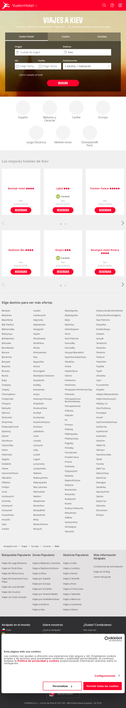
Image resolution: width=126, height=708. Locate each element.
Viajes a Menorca (71, 599)
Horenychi (7, 505)
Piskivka (69, 429)
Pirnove (69, 424)
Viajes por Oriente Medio (45, 594)
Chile (8, 629)
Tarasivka (101, 347)
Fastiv (5, 449)
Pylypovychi (71, 471)
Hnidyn (5, 487)
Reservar (21, 210)
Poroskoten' (71, 452)
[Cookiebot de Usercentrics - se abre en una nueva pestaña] (107, 638)
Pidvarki (69, 415)
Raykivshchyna (72, 480)
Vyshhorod (102, 431)
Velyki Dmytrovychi (106, 398)
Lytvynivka (38, 463)
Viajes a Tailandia (71, 594)
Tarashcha (101, 343)
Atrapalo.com (10, 546)
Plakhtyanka (71, 433)
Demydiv (6, 408)
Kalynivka (38, 319)
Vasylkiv (100, 389)
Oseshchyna (71, 370)
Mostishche (39, 514)
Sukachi (100, 333)
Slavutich (69, 531)
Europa (103, 109)
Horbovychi (8, 496)
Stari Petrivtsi (103, 319)
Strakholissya (103, 329)
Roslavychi (70, 498)
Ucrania (47, 546)
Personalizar (62, 686)
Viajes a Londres (71, 568)
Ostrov (68, 375)
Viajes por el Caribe (42, 588)
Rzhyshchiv (70, 512)
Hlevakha (6, 477)
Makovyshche (40, 477)
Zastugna (101, 482)
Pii (66, 419)
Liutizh (36, 454)
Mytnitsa (69, 324)
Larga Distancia (36, 134)
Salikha (68, 517)
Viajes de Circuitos (11, 591)
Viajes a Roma (70, 573)
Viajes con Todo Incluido (14, 597)
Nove (67, 333)
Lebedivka (38, 431)
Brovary (6, 370)
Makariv (37, 473)
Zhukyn (100, 514)
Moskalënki (39, 510)
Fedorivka (7, 454)
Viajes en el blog (102, 571)
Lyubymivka (39, 468)
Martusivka (39, 491)
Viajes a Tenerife (71, 578)
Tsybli (99, 370)
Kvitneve (37, 426)
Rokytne (69, 485)
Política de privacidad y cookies (38, 660)
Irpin (4, 524)
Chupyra (6, 403)
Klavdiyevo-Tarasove (43, 375)
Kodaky (37, 384)
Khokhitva (38, 343)
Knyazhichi (38, 380)
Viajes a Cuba (70, 563)
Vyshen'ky (101, 426)
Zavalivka (101, 487)
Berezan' (6, 310)
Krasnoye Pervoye (42, 398)
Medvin (37, 496)
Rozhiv (68, 503)
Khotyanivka (39, 352)
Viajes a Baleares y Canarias (46, 563)
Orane (68, 366)
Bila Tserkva (8, 324)
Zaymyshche (102, 491)
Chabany (6, 384)
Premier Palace (105, 188)
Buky (4, 380)
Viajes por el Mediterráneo (45, 599)
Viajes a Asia (38, 609)
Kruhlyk (37, 412)
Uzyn (98, 380)
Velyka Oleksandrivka (107, 394)
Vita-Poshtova (103, 408)
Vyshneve (101, 435)
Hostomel (7, 510)
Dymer (5, 435)
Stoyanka (101, 324)
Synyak (100, 338)
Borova (5, 352)
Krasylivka (38, 403)
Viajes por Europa (41, 583)
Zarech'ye (101, 477)
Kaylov (36, 333)
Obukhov (69, 361)
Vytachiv (100, 440)
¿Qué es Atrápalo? (52, 629)
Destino (67, 46)
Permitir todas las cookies (103, 686)
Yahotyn (100, 449)
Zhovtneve (101, 510)
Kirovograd (39, 370)
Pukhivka (69, 466)
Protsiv (68, 461)
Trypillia (100, 366)
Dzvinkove (7, 440)
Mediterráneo (63, 134)
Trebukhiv (101, 361)
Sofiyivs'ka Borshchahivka (109, 310)
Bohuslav (6, 343)
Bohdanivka (8, 338)
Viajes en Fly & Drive (12, 568)
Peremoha (70, 380)
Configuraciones (105, 675)
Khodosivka (39, 338)
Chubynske (7, 398)
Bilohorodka (8, 329)
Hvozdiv (6, 519)
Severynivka (71, 522)
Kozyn (36, 394)
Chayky (5, 389)
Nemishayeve (72, 329)
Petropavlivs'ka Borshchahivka (72, 400)
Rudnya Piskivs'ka (74, 508)
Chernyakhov (9, 394)
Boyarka (6, 366)
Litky (35, 449)
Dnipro (63, 250)
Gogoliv (5, 459)
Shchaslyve (70, 526)
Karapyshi (38, 329)
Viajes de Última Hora (13, 573)
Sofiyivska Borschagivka (108, 315)
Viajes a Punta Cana (73, 588)
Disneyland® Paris (89, 136)
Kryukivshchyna (41, 422)
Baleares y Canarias (49, 111)
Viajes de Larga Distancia (14, 563)
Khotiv (36, 347)
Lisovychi (38, 445)
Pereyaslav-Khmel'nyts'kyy (78, 389)
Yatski (99, 459)
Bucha (5, 375)
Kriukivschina (40, 408)
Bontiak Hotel (21, 188)
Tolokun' (100, 357)
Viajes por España (41, 578)
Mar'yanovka (40, 487)
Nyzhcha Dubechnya (75, 357)
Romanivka (70, 489)
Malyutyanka (40, 482)
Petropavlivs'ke (72, 406)
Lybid (63, 188)
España (22, 109)
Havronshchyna (10, 473)
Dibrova (6, 412)
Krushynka (38, 417)
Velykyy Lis (101, 403)
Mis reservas (89, 630)
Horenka (6, 500)
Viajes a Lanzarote (72, 604)
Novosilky (70, 343)
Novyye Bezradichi (74, 352)
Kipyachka (38, 361)
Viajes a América (40, 604)
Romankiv (70, 494)
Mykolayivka (71, 310)
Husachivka (8, 514)
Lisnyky (37, 440)
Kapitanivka (39, 324)
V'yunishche (102, 384)
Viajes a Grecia (70, 609)
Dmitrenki (7, 417)
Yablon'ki (100, 445)
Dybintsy (6, 431)
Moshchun (38, 505)
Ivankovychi (39, 315)
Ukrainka (100, 375)
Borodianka (8, 347)
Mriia (35, 519)
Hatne (5, 468)
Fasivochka (7, 445)
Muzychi (37, 528)
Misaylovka (39, 500)
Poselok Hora (72, 457)
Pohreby (69, 447)
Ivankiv (5, 528)
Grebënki (6, 463)
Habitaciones (70, 60)
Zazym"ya (101, 500)
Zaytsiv (99, 496)
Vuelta (41, 60)
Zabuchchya (102, 473)
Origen (18, 46)
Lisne (36, 435)
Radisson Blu (20, 250)
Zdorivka (100, 505)
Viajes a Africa (39, 573)
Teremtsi (100, 352)
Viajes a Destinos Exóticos (45, 568)
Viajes (24, 546)
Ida (16, 60)
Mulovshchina (40, 524)
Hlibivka (6, 482)
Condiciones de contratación (108, 566)
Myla (67, 319)
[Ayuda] (112, 5)
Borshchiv (7, 357)
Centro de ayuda (102, 576)
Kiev (35, 357)
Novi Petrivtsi (72, 338)
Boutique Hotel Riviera (105, 251)
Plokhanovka (71, 438)
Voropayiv (101, 412)
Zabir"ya (100, 468)
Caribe (76, 109)
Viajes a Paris (69, 583)
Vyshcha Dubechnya (106, 422)
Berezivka (7, 315)
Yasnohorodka (103, 454)
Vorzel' (99, 417)
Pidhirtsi (69, 410)
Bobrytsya (7, 333)
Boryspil (6, 361)
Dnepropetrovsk (10, 426)
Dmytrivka (7, 422)
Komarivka (38, 389)
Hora (4, 491)
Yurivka (100, 463)
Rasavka (69, 475)
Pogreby (69, 443)
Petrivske (69, 394)
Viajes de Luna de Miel (13, 586)
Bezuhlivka (7, 319)
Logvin (36, 459)
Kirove (36, 366)
